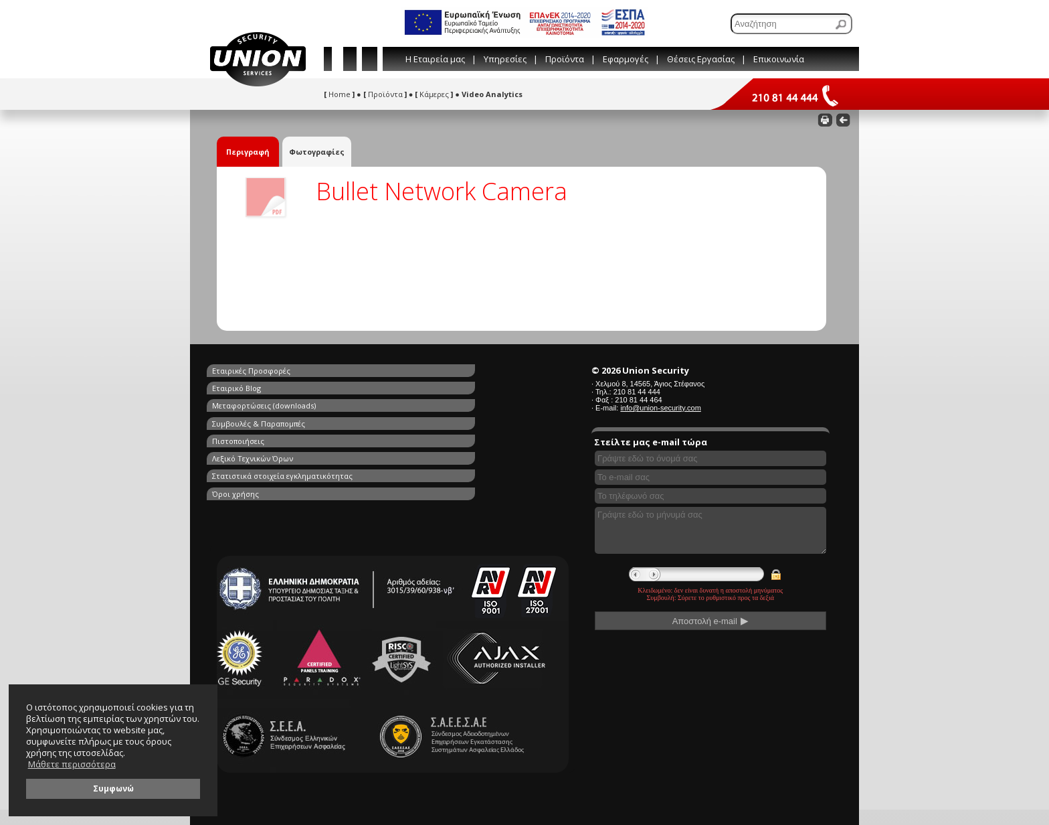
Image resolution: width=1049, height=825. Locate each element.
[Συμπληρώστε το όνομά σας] (710, 458)
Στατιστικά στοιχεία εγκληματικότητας (282, 417)
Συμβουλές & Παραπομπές (414, 386)
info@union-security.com (660, 408)
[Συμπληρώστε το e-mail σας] (710, 477)
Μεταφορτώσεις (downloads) (264, 386)
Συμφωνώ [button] (113, 788)
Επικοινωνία (778, 59)
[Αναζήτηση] (791, 23)
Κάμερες (434, 94)
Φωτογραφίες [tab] (317, 152)
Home (339, 94)
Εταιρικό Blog (392, 371)
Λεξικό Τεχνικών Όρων (408, 401)
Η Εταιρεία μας (435, 59)
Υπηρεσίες (505, 59)
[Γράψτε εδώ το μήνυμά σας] (710, 530)
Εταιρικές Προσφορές (251, 371)
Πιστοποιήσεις (238, 401)
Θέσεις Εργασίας (701, 59)
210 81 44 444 (636, 392)
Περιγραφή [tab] (248, 152)
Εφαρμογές (625, 59)
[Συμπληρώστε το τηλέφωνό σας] (710, 496)
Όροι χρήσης (391, 417)
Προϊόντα (564, 59)
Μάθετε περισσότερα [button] (72, 764)
